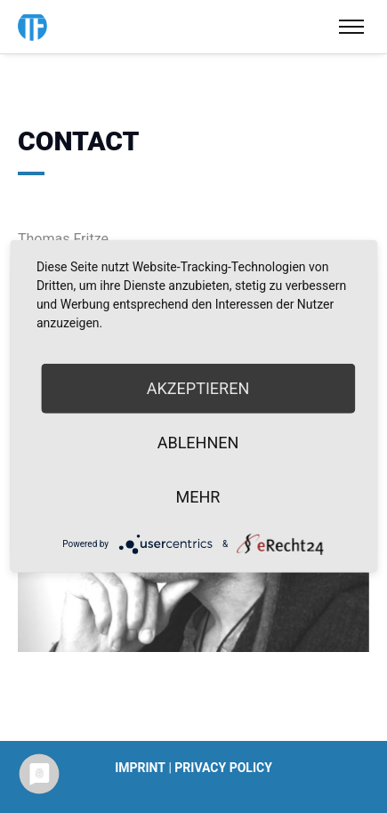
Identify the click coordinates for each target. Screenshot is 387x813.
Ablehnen (198, 442)
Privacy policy (223, 768)
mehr (198, 496)
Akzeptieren (198, 388)
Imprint (140, 768)
